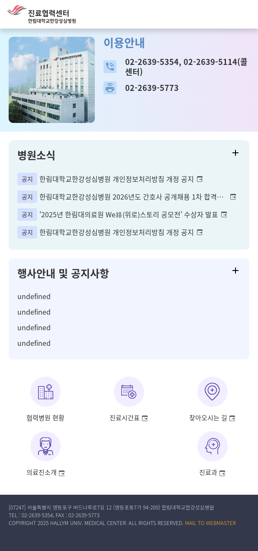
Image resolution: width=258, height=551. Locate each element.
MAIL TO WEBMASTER (210, 522)
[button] (243, 14)
